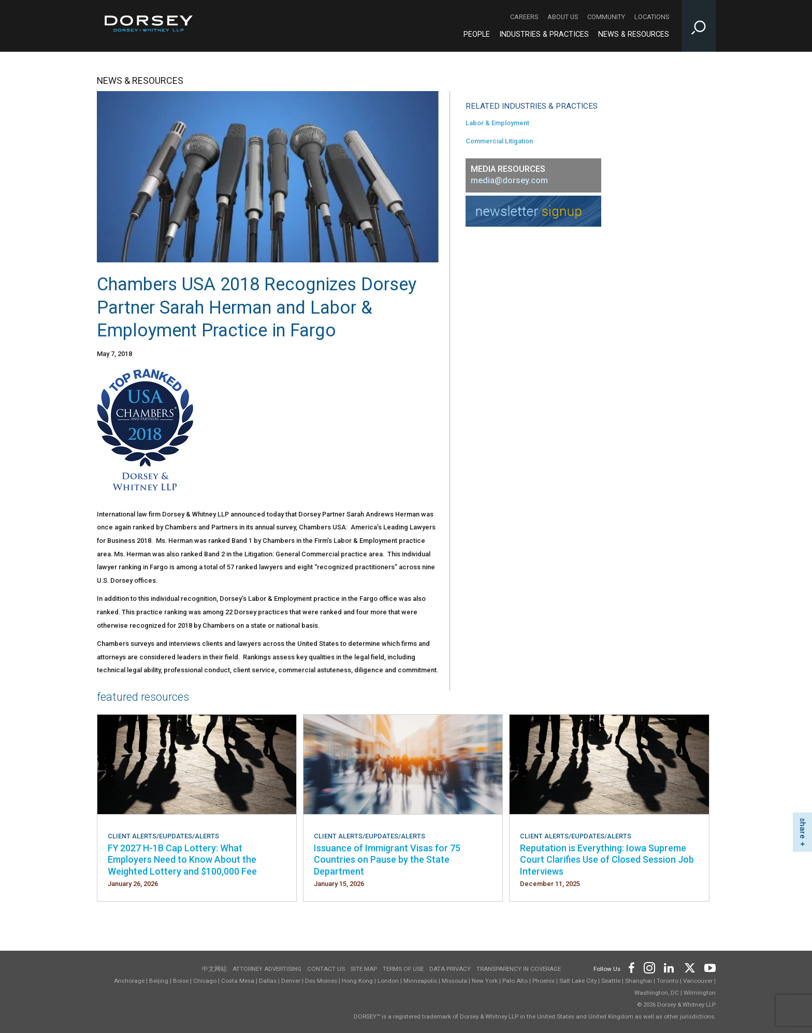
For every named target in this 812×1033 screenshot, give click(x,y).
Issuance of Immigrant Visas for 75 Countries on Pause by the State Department (387, 860)
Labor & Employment (497, 123)
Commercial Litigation (499, 141)
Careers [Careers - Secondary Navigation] (524, 17)
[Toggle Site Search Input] (699, 26)
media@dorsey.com (509, 180)
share (802, 828)
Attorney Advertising (267, 968)
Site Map (364, 968)
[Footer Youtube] (708, 967)
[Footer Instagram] (649, 967)
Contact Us (326, 968)
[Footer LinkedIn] (669, 967)
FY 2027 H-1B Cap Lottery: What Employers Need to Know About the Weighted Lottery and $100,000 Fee (182, 860)
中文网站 (214, 968)
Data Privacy (450, 968)
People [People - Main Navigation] (476, 34)
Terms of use (403, 968)
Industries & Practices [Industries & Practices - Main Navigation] (544, 34)
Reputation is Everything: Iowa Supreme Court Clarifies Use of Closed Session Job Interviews (607, 860)
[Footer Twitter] (689, 967)
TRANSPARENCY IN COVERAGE (518, 968)
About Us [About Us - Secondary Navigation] (562, 17)
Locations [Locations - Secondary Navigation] (651, 17)
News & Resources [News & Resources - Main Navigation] (633, 34)
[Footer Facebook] (631, 967)
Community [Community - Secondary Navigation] (606, 17)
